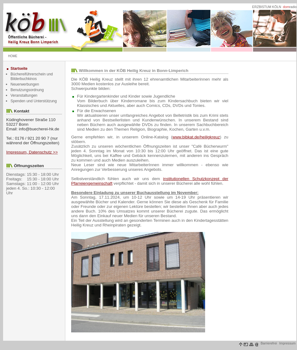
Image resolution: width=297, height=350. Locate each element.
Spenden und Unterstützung (34, 101)
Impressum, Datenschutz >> (32, 152)
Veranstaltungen (24, 95)
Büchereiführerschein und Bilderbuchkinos (32, 76)
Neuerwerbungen (25, 84)
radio (290, 7)
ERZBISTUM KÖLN (266, 7)
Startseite (19, 68)
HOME (12, 56)
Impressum (287, 343)
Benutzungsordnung (27, 90)
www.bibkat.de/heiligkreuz (196, 137)
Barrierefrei (268, 343)
